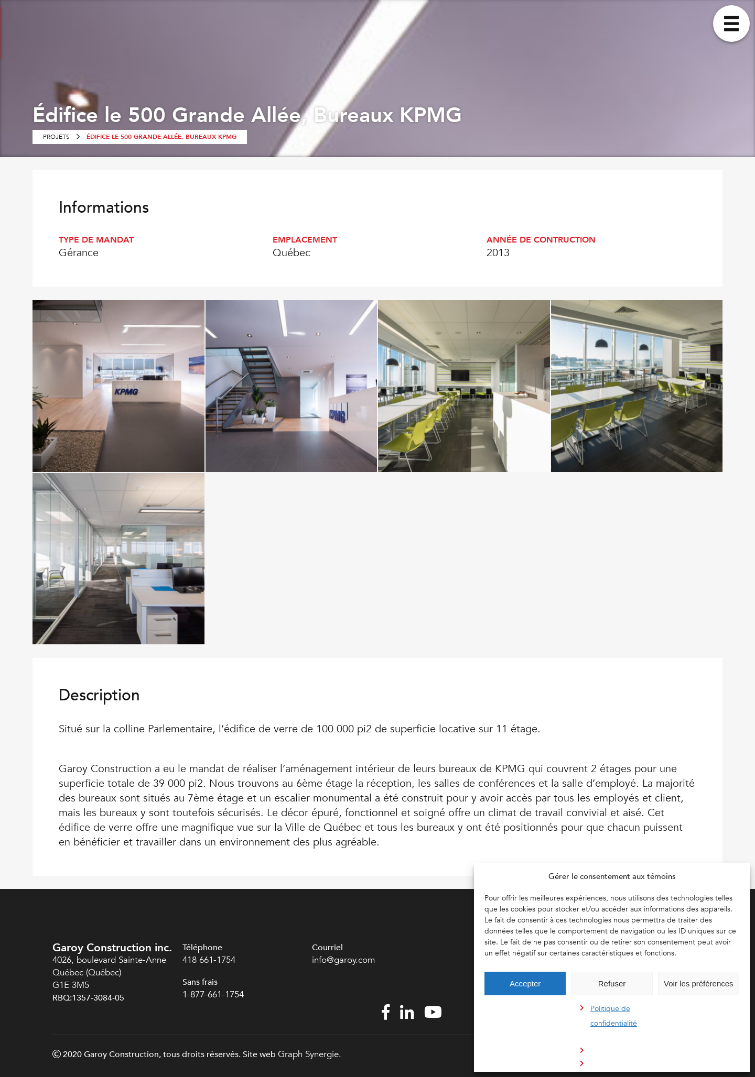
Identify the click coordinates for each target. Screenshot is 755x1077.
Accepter (525, 983)
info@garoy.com (343, 960)
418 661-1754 (208, 960)
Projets (56, 137)
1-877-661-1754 (214, 994)
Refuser (612, 983)
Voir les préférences (699, 983)
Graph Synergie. (309, 1054)
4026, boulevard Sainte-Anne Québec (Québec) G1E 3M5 (109, 972)
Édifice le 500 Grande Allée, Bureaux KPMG (161, 137)
